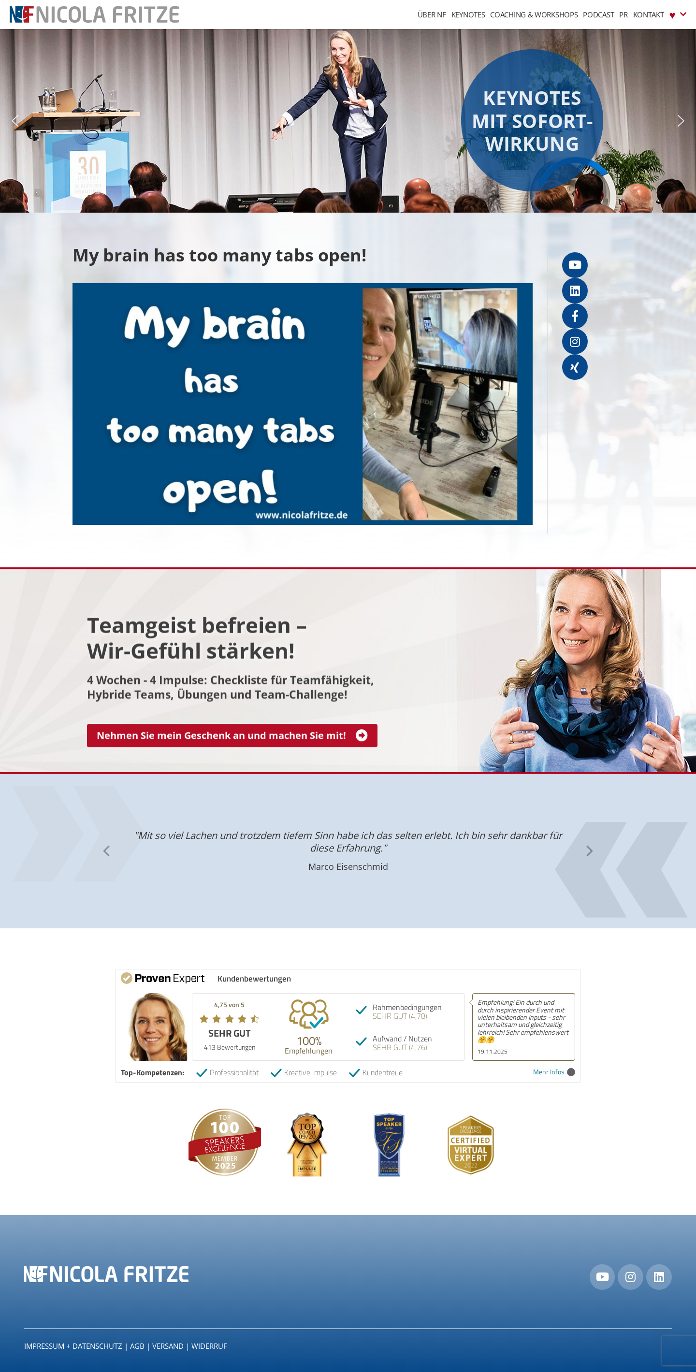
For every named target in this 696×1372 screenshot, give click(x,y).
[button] (15, 121)
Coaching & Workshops (534, 14)
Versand (168, 1346)
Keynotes (468, 14)
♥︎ (677, 14)
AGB (137, 1346)
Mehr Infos (554, 1072)
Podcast (598, 14)
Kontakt (648, 14)
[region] (348, 121)
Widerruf (209, 1346)
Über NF (432, 14)
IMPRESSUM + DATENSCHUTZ (73, 1346)
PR (623, 14)
